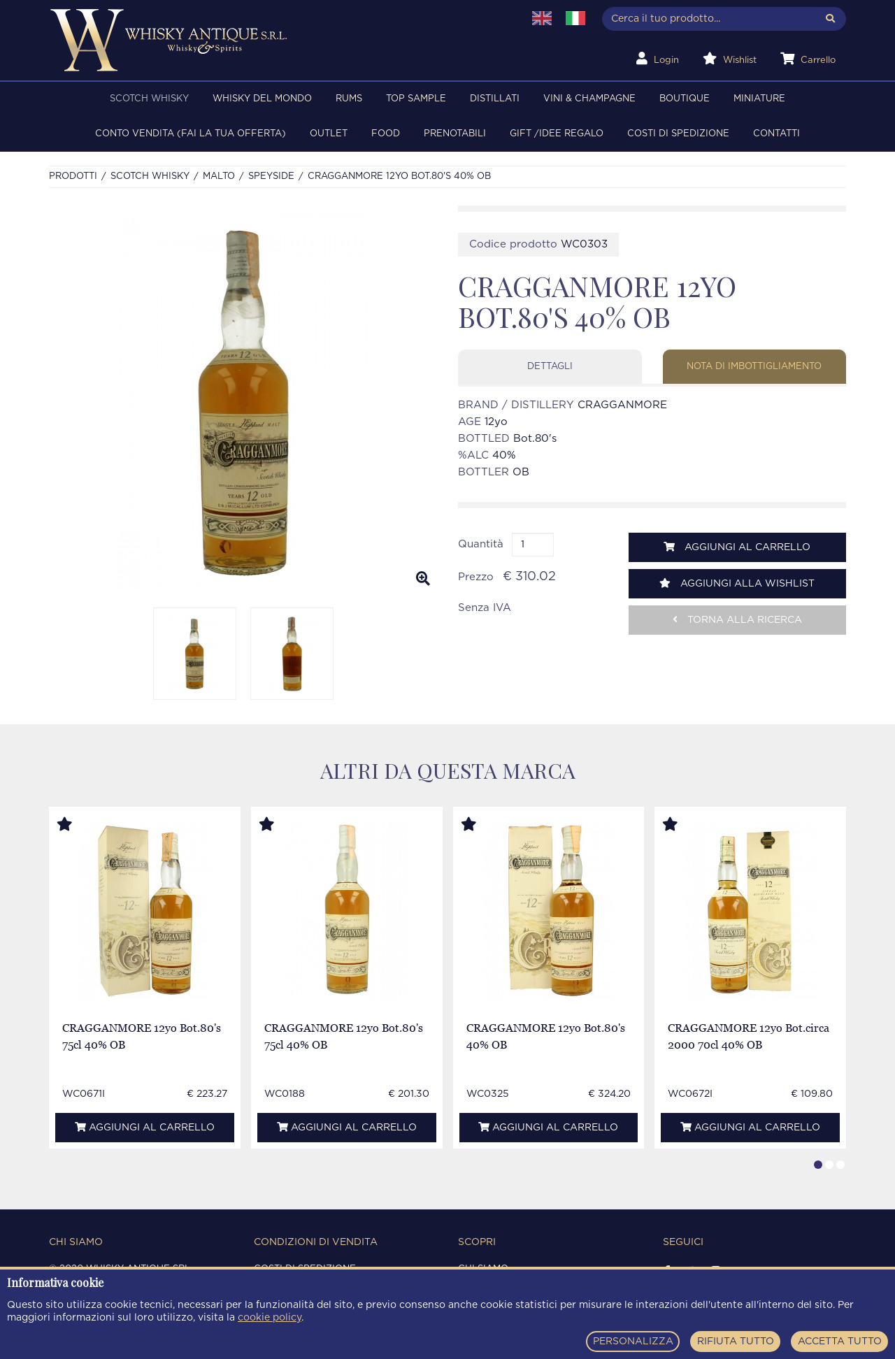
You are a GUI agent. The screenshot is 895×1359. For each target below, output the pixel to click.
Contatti (776, 133)
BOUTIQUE (684, 98)
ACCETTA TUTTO (840, 1341)
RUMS (349, 98)
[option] (243, 401)
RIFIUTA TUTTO (735, 1341)
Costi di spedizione (678, 133)
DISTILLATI (495, 98)
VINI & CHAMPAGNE (589, 98)
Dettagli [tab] (550, 366)
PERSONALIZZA (633, 1341)
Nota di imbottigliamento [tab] (754, 366)
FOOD (385, 133)
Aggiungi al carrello (737, 547)
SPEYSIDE (271, 176)
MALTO (219, 176)
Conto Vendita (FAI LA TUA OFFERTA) (190, 133)
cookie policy (269, 1318)
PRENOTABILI (455, 133)
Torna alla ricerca (737, 619)
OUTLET (329, 133)
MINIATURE (759, 98)
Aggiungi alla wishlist (737, 583)
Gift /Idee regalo (556, 133)
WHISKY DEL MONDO (262, 98)
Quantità (480, 544)
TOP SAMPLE (416, 98)
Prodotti (73, 176)
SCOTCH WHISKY (149, 98)
